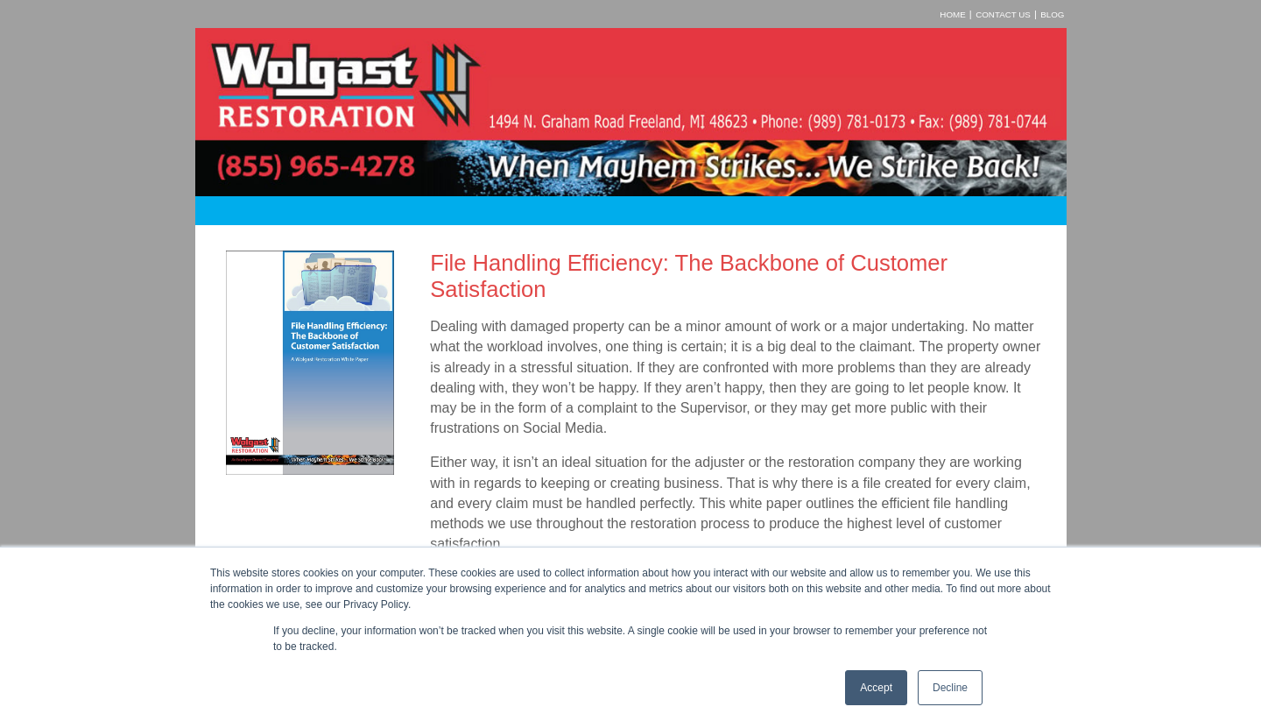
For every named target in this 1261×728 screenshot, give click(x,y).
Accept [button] (876, 688)
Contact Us (1003, 14)
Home (952, 14)
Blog (1052, 14)
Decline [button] (950, 688)
